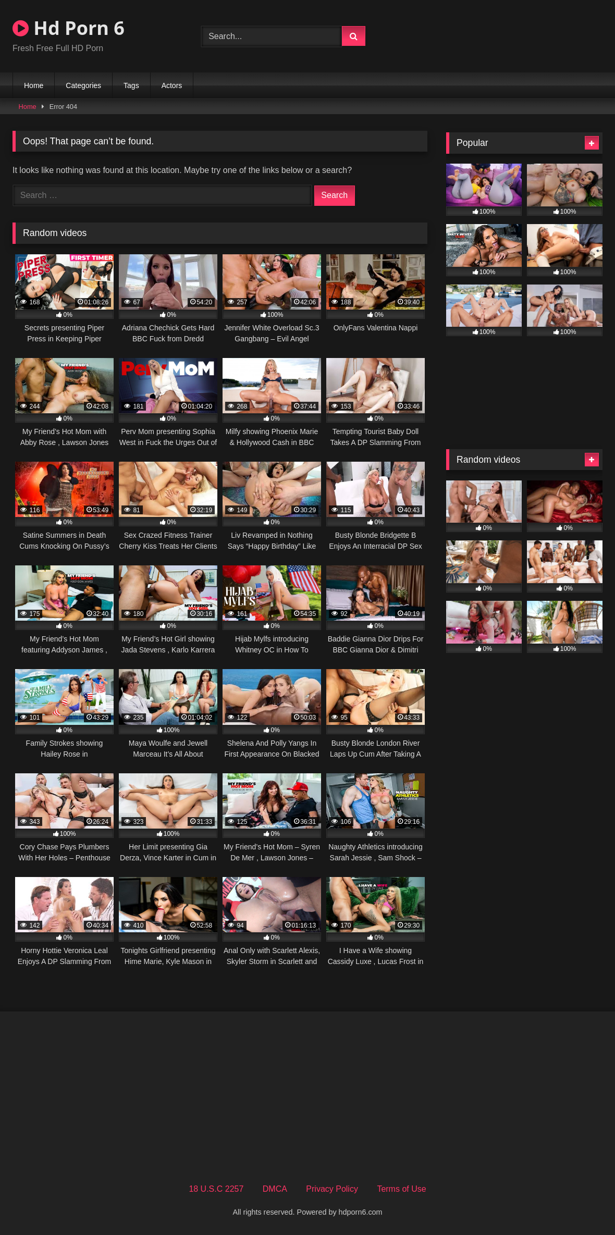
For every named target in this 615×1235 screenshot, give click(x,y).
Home (33, 85)
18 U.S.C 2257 (216, 1188)
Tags (131, 85)
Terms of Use (401, 1188)
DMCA (275, 1188)
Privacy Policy (332, 1188)
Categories (83, 85)
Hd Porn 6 (69, 28)
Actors (172, 85)
